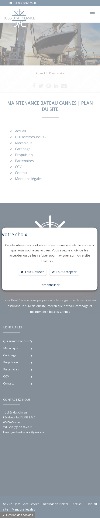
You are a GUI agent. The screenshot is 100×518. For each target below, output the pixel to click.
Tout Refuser (32, 272)
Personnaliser (49, 285)
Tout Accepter (64, 272)
